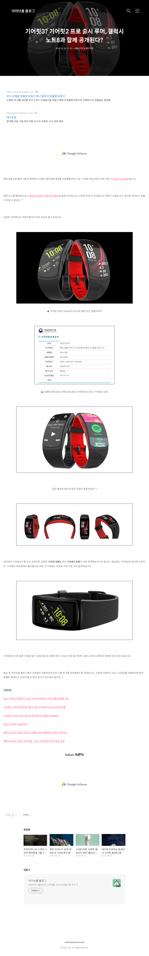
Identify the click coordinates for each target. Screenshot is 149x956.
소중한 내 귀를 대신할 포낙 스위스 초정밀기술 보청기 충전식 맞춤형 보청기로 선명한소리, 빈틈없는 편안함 (59, 100)
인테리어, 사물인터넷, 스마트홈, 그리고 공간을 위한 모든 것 (53, 884)
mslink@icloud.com (75, 942)
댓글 (27, 870)
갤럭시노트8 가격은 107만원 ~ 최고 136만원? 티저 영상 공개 (33, 741)
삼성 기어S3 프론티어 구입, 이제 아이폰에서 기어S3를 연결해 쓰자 (36, 698)
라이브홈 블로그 (23, 11)
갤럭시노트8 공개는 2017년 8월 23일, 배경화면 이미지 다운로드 (35, 732)
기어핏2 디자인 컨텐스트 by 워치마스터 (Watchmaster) (31, 715)
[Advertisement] (74, 153)
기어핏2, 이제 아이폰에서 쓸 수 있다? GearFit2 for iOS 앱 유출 (34, 707)
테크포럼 (11, 117)
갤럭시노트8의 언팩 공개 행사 (44, 196)
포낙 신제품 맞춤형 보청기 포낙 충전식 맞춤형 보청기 (36, 96)
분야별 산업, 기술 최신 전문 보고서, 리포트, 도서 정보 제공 (35, 121)
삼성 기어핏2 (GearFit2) (15, 724)
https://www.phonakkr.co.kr (20, 92)
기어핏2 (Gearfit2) (119, 179)
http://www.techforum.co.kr (20, 113)
